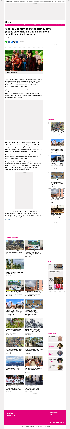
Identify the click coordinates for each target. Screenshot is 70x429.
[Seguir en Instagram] (56, 422)
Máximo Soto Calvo (52, 368)
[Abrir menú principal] (64, 22)
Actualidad (8, 24)
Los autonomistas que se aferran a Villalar (52, 366)
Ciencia (25, 24)
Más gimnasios (36, 1)
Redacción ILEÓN (9, 275)
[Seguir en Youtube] (58, 422)
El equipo (27, 426)
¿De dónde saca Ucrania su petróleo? (52, 351)
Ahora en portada (10, 278)
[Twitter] (14, 42)
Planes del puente (22, 1)
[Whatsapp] (6, 42)
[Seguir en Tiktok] (60, 422)
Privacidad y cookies (33, 426)
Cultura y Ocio (7, 219)
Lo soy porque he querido (52, 344)
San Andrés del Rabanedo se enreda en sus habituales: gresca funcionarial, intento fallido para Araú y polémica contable (57, 182)
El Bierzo (35, 24)
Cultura (16, 24)
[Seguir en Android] (50, 414)
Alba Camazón (27, 353)
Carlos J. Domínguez (9, 315)
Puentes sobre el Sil (64, 1)
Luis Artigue (51, 361)
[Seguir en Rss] (63, 422)
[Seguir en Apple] (51, 414)
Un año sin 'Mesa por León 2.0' (29, 1)
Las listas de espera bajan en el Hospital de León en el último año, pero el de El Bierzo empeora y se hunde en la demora (57, 200)
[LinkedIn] (17, 42)
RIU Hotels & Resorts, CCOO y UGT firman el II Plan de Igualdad (51, 267)
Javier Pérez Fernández (51, 354)
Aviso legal (40, 426)
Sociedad (21, 24)
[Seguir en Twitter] (51, 422)
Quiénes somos (22, 426)
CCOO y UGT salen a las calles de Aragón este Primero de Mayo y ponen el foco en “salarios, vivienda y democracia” (51, 287)
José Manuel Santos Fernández (52, 340)
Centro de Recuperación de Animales (56, 1)
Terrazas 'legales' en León (16, 1)
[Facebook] (9, 42)
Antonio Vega (27, 315)
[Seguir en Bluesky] (50, 422)
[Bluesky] (12, 42)
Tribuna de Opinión (52, 333)
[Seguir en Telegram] (54, 422)
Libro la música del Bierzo (41, 1)
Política (13, 24)
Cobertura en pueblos (48, 1)
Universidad (30, 24)
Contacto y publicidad (46, 426)
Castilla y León (41, 24)
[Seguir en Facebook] (53, 422)
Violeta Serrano (51, 346)
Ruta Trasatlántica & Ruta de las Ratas (52, 337)
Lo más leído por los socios (12, 237)
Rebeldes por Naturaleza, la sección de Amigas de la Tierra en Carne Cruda (55, 272)
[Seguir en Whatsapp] (61, 422)
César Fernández (28, 256)
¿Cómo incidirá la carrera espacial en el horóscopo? (52, 359)
